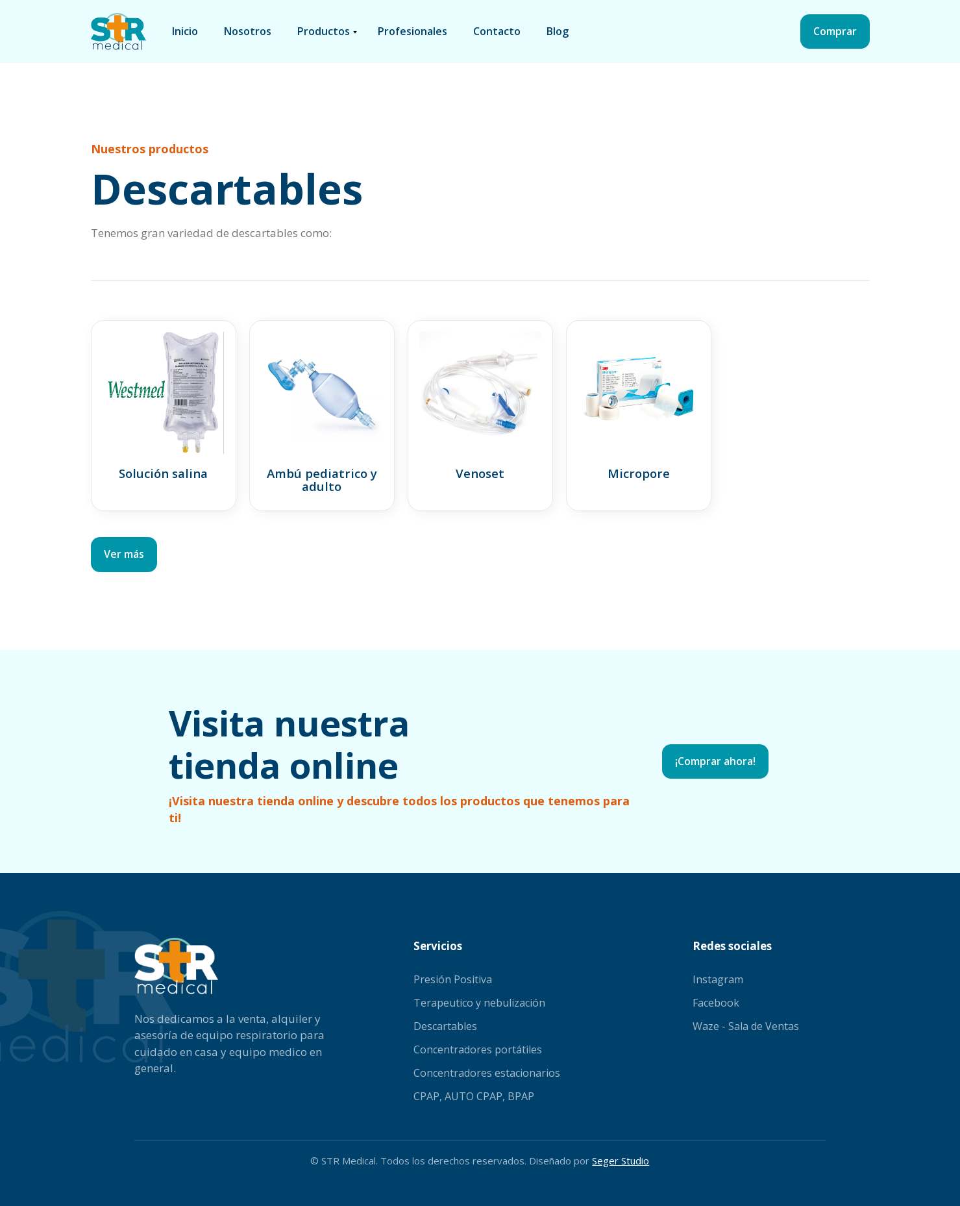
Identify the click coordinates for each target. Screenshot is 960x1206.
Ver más (124, 554)
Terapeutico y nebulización (479, 1003)
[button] (324, 32)
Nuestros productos (149, 149)
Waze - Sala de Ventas (746, 1026)
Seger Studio (620, 1160)
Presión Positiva (452, 979)
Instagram (718, 979)
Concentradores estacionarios (486, 1073)
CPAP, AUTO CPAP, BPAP (473, 1096)
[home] (118, 31)
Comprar (835, 31)
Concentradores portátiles (477, 1049)
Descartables (445, 1026)
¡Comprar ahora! (715, 761)
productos (323, 31)
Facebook (716, 1003)
